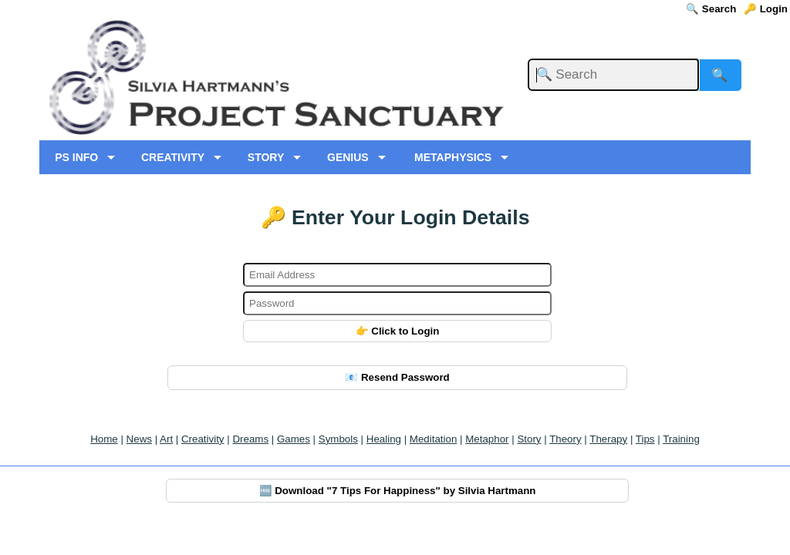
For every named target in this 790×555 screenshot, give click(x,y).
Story (529, 439)
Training (681, 439)
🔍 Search (711, 9)
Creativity (203, 439)
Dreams (250, 439)
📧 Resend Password (397, 377)
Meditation (433, 439)
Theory (565, 439)
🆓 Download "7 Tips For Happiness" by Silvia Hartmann (397, 490)
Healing (383, 439)
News (139, 439)
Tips (645, 439)
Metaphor (486, 439)
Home (104, 439)
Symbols (338, 439)
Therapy (608, 439)
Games (293, 439)
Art (166, 439)
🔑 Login (766, 9)
